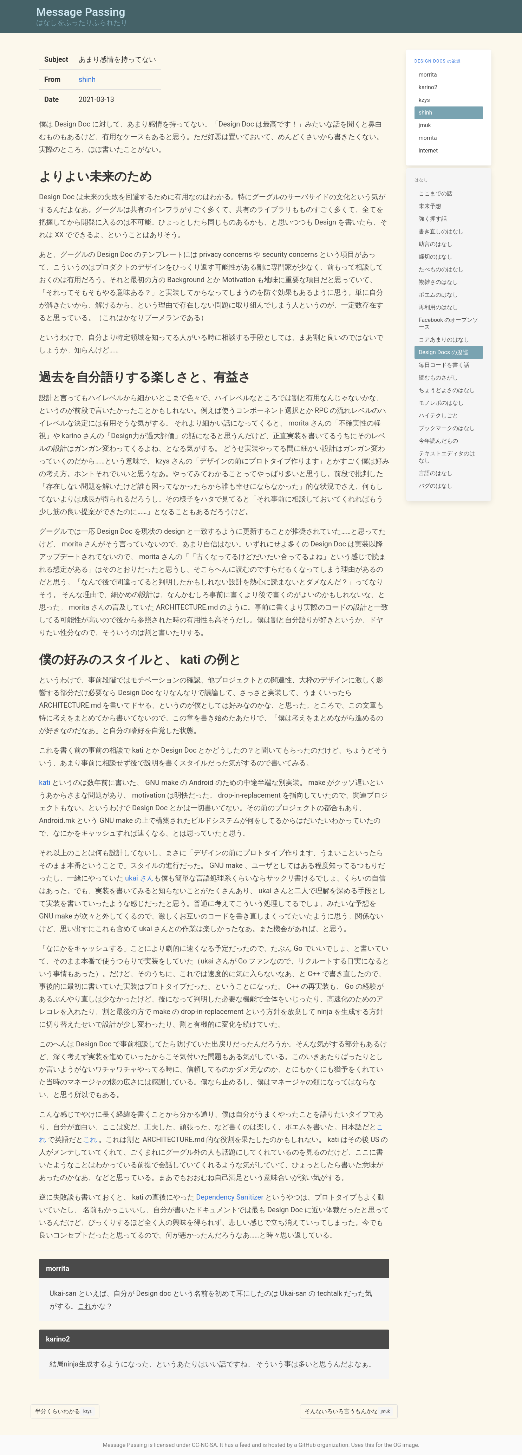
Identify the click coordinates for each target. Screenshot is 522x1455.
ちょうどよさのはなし (447, 390)
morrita (428, 74)
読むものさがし (438, 377)
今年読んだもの (438, 440)
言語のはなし (435, 473)
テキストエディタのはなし (447, 457)
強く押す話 (433, 218)
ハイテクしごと (438, 415)
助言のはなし (435, 244)
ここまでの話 (435, 193)
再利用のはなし (438, 307)
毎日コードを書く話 (444, 365)
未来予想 (430, 206)
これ (90, 1139)
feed (245, 1445)
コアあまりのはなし (444, 339)
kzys (424, 100)
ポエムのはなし (438, 294)
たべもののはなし (441, 269)
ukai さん (139, 878)
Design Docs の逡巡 (438, 61)
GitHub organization (323, 1445)
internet (428, 150)
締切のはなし (435, 256)
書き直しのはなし (441, 231)
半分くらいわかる (65, 1411)
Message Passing (125, 1445)
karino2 (428, 87)
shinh (87, 79)
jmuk (425, 125)
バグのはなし (435, 485)
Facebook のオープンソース (448, 323)
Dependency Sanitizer (229, 1197)
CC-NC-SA (204, 1445)
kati (44, 782)
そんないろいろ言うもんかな (349, 1411)
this (369, 1445)
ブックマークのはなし (447, 428)
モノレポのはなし (441, 403)
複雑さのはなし (438, 282)
